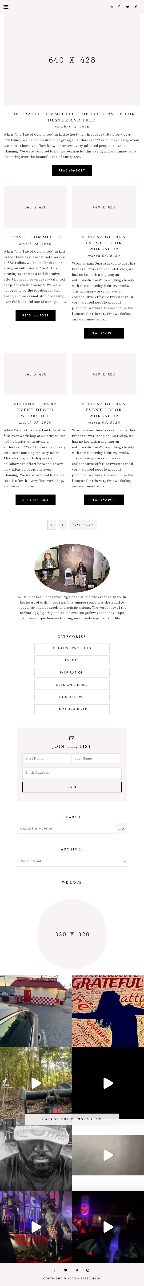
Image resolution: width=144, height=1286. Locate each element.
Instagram (111, 7)
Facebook (136, 7)
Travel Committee (35, 237)
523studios (90, 1278)
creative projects (72, 648)
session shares (72, 684)
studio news (72, 697)
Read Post (72, 170)
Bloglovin (127, 7)
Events (72, 660)
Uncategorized (72, 709)
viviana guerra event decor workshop (104, 243)
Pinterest (119, 7)
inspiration (72, 672)
